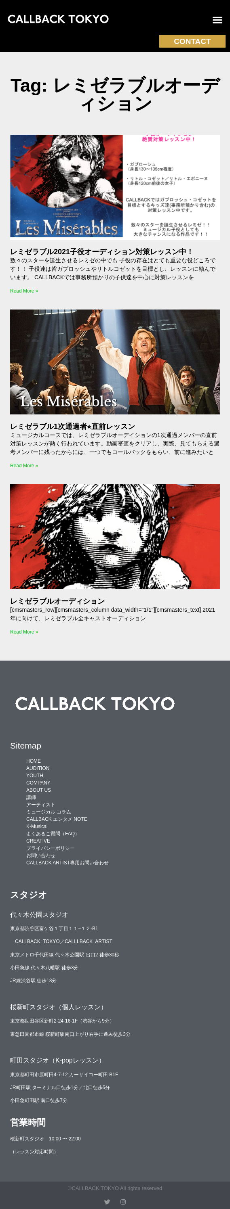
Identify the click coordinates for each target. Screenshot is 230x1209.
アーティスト (40, 804)
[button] (218, 20)
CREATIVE (38, 841)
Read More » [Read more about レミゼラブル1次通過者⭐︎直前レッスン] (24, 466)
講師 (31, 797)
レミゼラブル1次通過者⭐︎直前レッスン (72, 427)
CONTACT (192, 41)
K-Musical (37, 826)
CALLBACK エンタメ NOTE (56, 819)
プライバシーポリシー (50, 848)
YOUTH (34, 775)
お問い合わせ (40, 855)
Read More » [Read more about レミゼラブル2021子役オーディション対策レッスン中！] (24, 291)
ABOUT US (38, 790)
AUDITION (37, 768)
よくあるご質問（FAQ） (53, 834)
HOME (33, 761)
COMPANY (38, 783)
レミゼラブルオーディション (57, 601)
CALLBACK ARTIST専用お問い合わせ (67, 863)
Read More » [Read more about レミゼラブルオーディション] (24, 632)
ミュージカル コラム (48, 812)
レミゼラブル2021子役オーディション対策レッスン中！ (102, 252)
